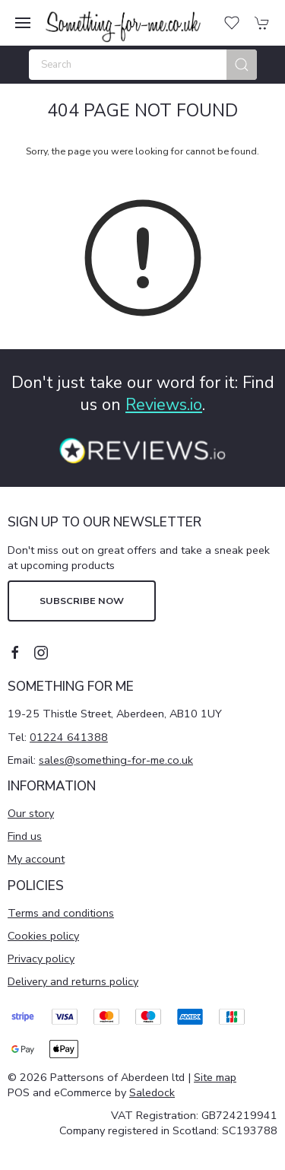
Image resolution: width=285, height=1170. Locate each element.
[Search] (143, 64)
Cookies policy (43, 935)
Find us (25, 836)
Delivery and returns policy (73, 981)
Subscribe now (82, 600)
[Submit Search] (241, 64)
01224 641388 (69, 737)
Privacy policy (41, 958)
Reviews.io (163, 404)
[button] (22, 22)
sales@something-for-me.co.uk (116, 760)
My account (36, 858)
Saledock (152, 1092)
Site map (215, 1077)
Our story (31, 813)
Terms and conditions (61, 912)
